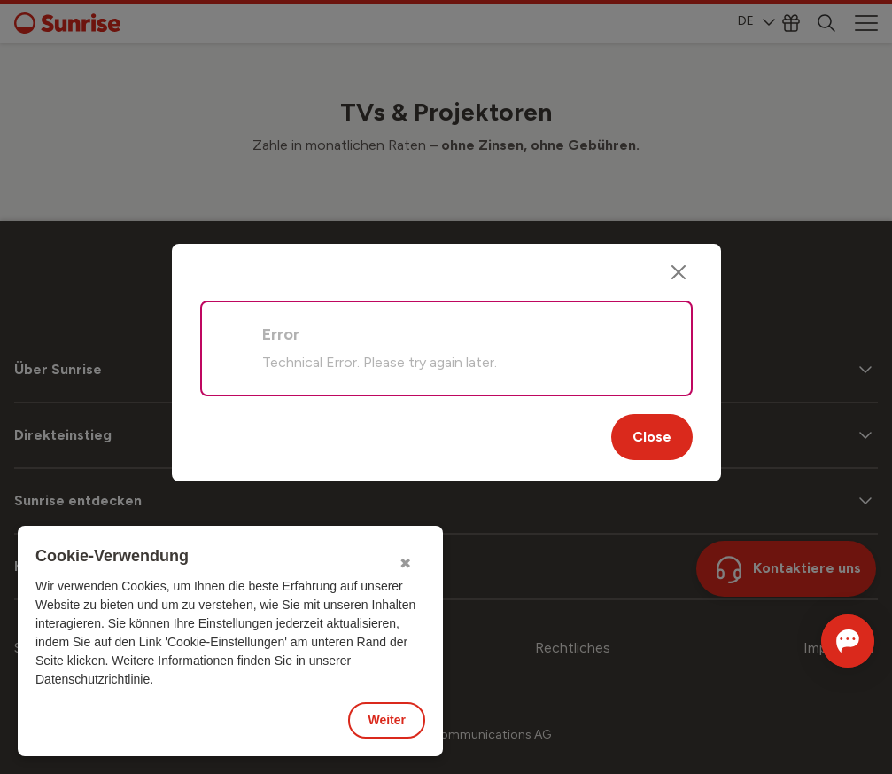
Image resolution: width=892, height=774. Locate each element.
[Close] (678, 272)
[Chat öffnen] (823, 641)
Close (651, 436)
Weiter (387, 720)
